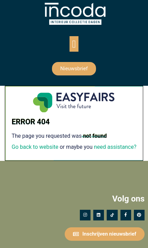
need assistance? (115, 147)
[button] (74, 44)
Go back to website (35, 147)
